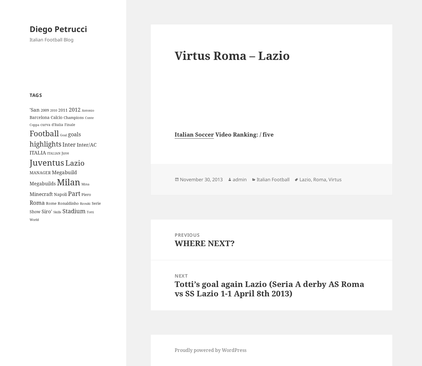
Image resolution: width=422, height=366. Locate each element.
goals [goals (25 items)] (74, 134)
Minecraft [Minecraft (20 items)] (41, 194)
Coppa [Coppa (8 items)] (34, 124)
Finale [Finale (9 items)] (69, 124)
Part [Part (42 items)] (74, 193)
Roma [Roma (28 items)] (37, 202)
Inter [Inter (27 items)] (69, 144)
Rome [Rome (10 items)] (51, 203)
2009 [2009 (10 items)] (45, 110)
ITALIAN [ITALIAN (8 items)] (53, 153)
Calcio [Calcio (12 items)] (56, 117)
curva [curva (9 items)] (45, 124)
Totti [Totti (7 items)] (90, 212)
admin (240, 179)
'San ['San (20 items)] (35, 109)
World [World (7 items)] (34, 220)
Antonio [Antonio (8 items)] (88, 110)
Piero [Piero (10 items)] (86, 194)
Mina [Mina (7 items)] (85, 184)
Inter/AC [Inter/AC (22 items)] (86, 144)
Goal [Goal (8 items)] (63, 135)
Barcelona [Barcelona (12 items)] (40, 117)
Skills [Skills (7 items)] (57, 212)
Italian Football (273, 179)
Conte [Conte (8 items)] (89, 117)
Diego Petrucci (58, 28)
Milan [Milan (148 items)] (68, 182)
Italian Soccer (194, 134)
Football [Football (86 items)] (44, 133)
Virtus (335, 179)
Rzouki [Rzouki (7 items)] (85, 204)
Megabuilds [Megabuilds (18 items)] (43, 183)
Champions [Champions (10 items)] (74, 117)
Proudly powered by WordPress (210, 350)
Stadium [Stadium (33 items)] (74, 211)
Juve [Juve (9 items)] (65, 153)
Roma (319, 179)
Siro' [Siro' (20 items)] (47, 211)
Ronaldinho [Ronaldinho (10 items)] (68, 203)
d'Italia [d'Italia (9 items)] (57, 124)
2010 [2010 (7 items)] (53, 110)
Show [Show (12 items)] (35, 211)
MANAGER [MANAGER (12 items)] (40, 172)
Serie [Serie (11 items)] (96, 203)
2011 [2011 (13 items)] (63, 110)
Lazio (305, 179)
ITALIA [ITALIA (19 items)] (38, 152)
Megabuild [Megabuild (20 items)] (64, 172)
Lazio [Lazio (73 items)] (74, 163)
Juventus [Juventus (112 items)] (47, 162)
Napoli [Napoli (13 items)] (60, 194)
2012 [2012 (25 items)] (75, 109)
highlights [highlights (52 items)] (45, 144)
